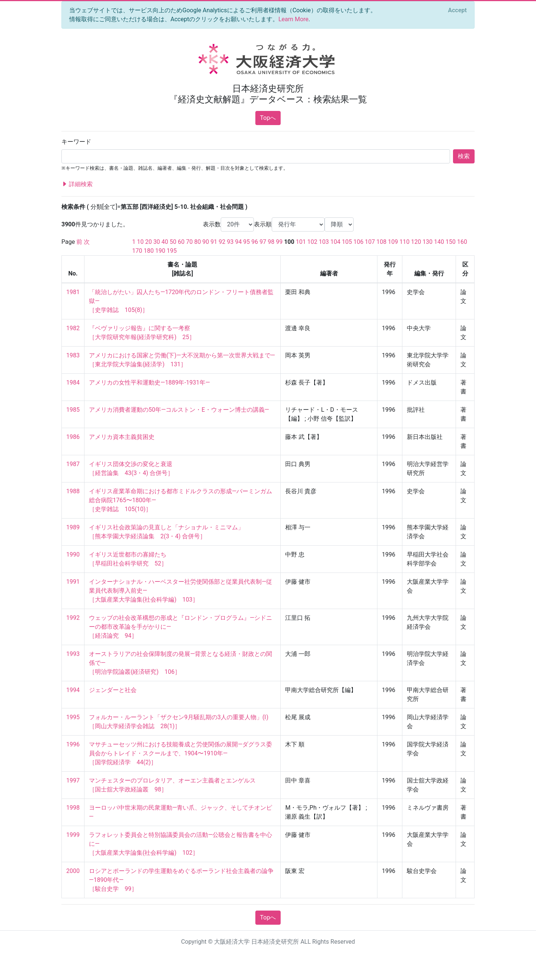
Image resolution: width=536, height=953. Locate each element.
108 (381, 241)
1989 (73, 527)
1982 (73, 328)
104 (336, 241)
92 (222, 241)
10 (140, 241)
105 (347, 241)
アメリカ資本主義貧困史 (121, 436)
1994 (73, 690)
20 (148, 241)
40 (165, 241)
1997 (73, 780)
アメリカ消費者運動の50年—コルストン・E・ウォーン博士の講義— (179, 409)
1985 (73, 409)
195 (172, 250)
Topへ (268, 117)
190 (160, 250)
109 (393, 241)
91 (214, 241)
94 (238, 241)
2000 (73, 870)
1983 (73, 355)
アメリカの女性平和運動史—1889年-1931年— (149, 382)
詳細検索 (77, 184)
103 (324, 241)
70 (189, 241)
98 (271, 241)
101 (301, 241)
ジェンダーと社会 (113, 690)
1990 (73, 554)
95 (246, 241)
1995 (73, 717)
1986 (73, 436)
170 (137, 250)
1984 (73, 382)
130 (427, 241)
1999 (73, 834)
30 (156, 241)
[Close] (457, 10)
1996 (73, 744)
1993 (73, 653)
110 (404, 241)
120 (416, 241)
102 (312, 241)
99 (279, 241)
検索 (464, 156)
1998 (73, 807)
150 (451, 241)
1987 (73, 464)
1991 (73, 581)
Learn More (293, 19)
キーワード (76, 141)
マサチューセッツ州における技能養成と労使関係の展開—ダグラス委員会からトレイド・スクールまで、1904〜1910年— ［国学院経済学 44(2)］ (180, 753)
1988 (73, 491)
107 (370, 241)
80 (197, 241)
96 (254, 241)
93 (230, 241)
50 (173, 241)
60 (181, 241)
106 (358, 241)
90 (205, 241)
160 (462, 241)
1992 (73, 617)
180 (149, 250)
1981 (73, 292)
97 (262, 241)
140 (439, 241)
